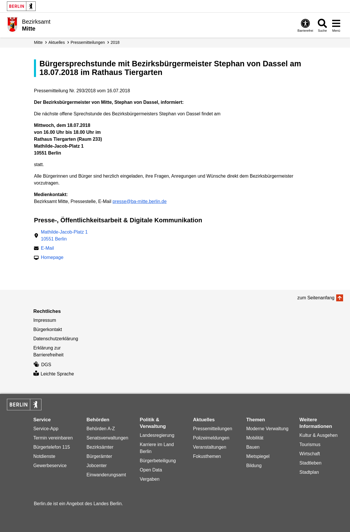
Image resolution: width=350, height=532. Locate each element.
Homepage (52, 258)
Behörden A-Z (101, 428)
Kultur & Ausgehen (318, 435)
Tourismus (309, 444)
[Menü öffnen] (336, 25)
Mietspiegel (257, 456)
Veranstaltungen (209, 447)
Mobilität (254, 437)
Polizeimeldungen (211, 437)
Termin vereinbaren (53, 437)
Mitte (38, 42)
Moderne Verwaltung (267, 428)
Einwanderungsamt (106, 474)
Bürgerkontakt (47, 329)
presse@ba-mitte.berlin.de (140, 201)
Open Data (151, 469)
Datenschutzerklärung (55, 338)
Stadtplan (309, 472)
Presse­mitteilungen (88, 42)
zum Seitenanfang (315, 297)
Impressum (44, 320)
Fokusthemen (207, 456)
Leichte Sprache (53, 373)
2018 (115, 42)
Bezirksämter (100, 447)
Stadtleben (310, 462)
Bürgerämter (99, 456)
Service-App (45, 428)
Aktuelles (56, 42)
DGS (42, 364)
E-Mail (47, 249)
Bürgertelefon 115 (51, 447)
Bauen (252, 447)
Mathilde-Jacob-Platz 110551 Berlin (64, 235)
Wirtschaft (309, 453)
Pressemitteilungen (212, 428)
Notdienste (44, 456)
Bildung (253, 465)
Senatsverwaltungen (107, 437)
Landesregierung (157, 435)
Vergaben (150, 479)
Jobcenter (97, 465)
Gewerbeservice (50, 465)
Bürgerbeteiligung (158, 460)
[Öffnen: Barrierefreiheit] (305, 25)
